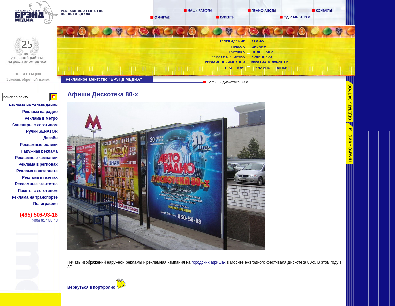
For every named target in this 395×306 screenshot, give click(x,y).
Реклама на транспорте (35, 197)
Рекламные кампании (36, 158)
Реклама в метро (41, 118)
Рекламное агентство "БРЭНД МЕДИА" (104, 79)
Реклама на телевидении (33, 105)
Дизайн (50, 138)
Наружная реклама (39, 151)
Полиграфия (45, 204)
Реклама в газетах (40, 177)
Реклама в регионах (38, 164)
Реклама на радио (40, 112)
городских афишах (209, 262)
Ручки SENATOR (42, 131)
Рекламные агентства (36, 184)
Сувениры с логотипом (35, 125)
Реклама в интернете (37, 171)
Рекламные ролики (39, 145)
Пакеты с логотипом (38, 191)
